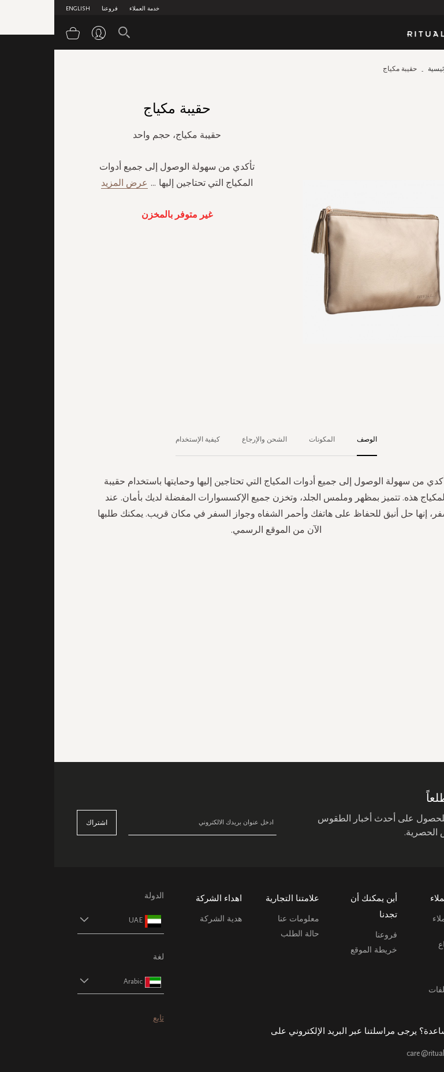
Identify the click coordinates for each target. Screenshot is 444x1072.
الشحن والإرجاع (210, 439)
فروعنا (55, 8)
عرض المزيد (70, 182)
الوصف (313, 439)
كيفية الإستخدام (143, 439)
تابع (104, 1018)
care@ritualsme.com (386, 1053)
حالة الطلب (245, 934)
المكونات (268, 439)
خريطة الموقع (319, 950)
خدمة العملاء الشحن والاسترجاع (399, 932)
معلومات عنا (244, 919)
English (24, 8)
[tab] (307, 440)
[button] (56, 920)
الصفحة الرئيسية (397, 69)
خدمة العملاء (90, 8)
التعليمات (405, 960)
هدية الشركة (166, 919)
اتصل (412, 975)
